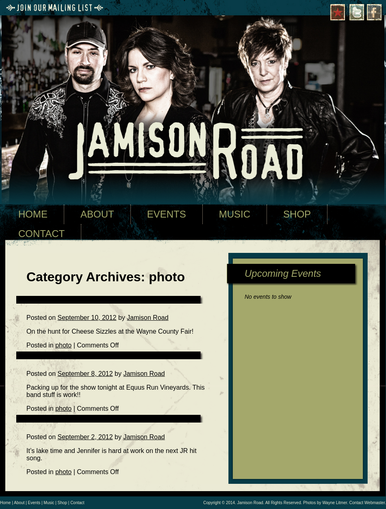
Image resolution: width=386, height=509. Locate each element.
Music (48, 502)
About (19, 502)
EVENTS (166, 214)
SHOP (297, 214)
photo (63, 471)
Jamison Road (147, 317)
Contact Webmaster (367, 502)
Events (34, 502)
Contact (77, 502)
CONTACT (41, 233)
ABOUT (97, 214)
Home (5, 502)
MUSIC (234, 214)
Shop (62, 502)
